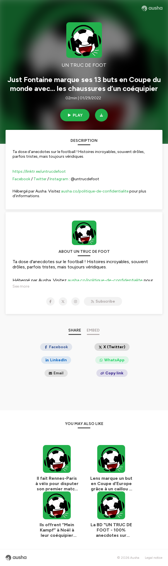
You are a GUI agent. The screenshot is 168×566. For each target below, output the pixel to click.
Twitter (40, 179)
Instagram (59, 179)
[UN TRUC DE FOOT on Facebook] (50, 301)
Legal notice (153, 558)
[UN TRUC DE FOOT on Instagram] (75, 301)
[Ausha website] (152, 8)
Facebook (21, 179)
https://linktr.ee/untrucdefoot (39, 171)
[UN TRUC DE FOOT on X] (63, 301)
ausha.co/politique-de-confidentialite (94, 191)
